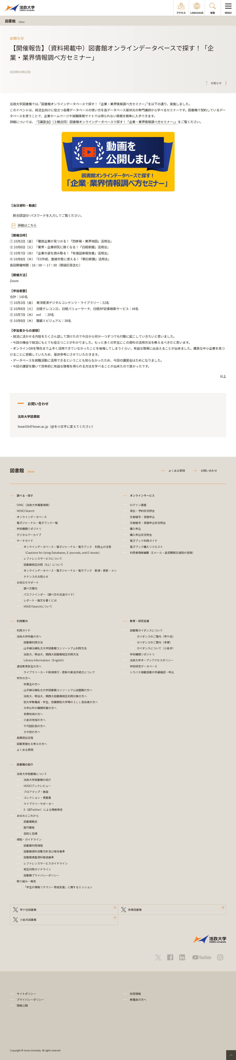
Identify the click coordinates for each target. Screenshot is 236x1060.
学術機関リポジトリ (29, 529)
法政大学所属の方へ (29, 636)
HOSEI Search (25, 511)
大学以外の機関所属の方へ (40, 708)
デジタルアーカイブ (29, 535)
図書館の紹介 (25, 764)
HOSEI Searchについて (38, 606)
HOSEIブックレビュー (37, 786)
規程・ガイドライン (29, 839)
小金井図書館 (28, 920)
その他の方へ (32, 732)
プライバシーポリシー (30, 1000)
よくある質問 (176, 470)
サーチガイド (25, 541)
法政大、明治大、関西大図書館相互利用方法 (51, 654)
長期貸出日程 (25, 738)
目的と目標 (30, 833)
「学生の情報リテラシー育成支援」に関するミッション (58, 887)
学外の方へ (23, 678)
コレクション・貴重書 (37, 798)
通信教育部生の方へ (29, 666)
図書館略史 (30, 821)
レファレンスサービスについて (43, 558)
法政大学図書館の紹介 (37, 780)
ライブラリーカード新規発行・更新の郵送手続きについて (59, 672)
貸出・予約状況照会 (142, 511)
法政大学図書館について (32, 774)
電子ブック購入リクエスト (146, 547)
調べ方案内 (30, 588)
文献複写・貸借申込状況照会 (148, 523)
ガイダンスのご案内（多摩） (154, 642)
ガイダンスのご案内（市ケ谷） (156, 636)
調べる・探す (25, 495)
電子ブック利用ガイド (143, 541)
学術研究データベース (143, 666)
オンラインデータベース (32, 517)
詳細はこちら (27, 225)
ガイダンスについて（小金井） (156, 648)
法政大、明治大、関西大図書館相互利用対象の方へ (55, 696)
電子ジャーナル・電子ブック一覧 (37, 523)
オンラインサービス (142, 495)
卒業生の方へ (32, 684)
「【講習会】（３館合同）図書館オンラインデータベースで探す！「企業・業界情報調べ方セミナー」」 (106, 121)
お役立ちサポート (28, 582)
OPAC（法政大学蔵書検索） (34, 505)
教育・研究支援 (139, 621)
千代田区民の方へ (35, 726)
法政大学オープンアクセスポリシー (152, 660)
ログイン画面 (138, 505)
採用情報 (135, 994)
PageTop (231, 1055)
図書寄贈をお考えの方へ (32, 744)
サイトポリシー (26, 994)
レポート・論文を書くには (40, 600)
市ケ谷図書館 (28, 910)
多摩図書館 (135, 910)
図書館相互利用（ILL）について (43, 565)
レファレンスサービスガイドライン (46, 863)
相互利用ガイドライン (37, 869)
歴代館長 (29, 827)
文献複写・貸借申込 (142, 517)
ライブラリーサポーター (39, 804)
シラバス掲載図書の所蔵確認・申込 (152, 672)
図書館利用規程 (33, 845)
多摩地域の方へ (33, 714)
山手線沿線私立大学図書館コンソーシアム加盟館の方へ (58, 690)
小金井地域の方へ (35, 720)
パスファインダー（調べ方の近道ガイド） (50, 594)
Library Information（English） (44, 660)
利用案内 (22, 621)
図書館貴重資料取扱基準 (39, 857)
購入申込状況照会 (141, 535)
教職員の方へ (138, 1000)
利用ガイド (23, 630)
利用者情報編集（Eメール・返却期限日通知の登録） (162, 553)
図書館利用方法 (33, 642)
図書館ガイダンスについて (146, 630)
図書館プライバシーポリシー (41, 875)
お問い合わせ (209, 470)
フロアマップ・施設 (36, 792)
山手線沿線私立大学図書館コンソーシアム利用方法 (55, 648)
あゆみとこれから (28, 816)
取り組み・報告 (26, 881)
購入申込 (135, 529)
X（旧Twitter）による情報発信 (43, 809)
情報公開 (22, 1005)
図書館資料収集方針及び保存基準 (44, 851)
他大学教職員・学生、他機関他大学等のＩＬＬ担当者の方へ (61, 702)
